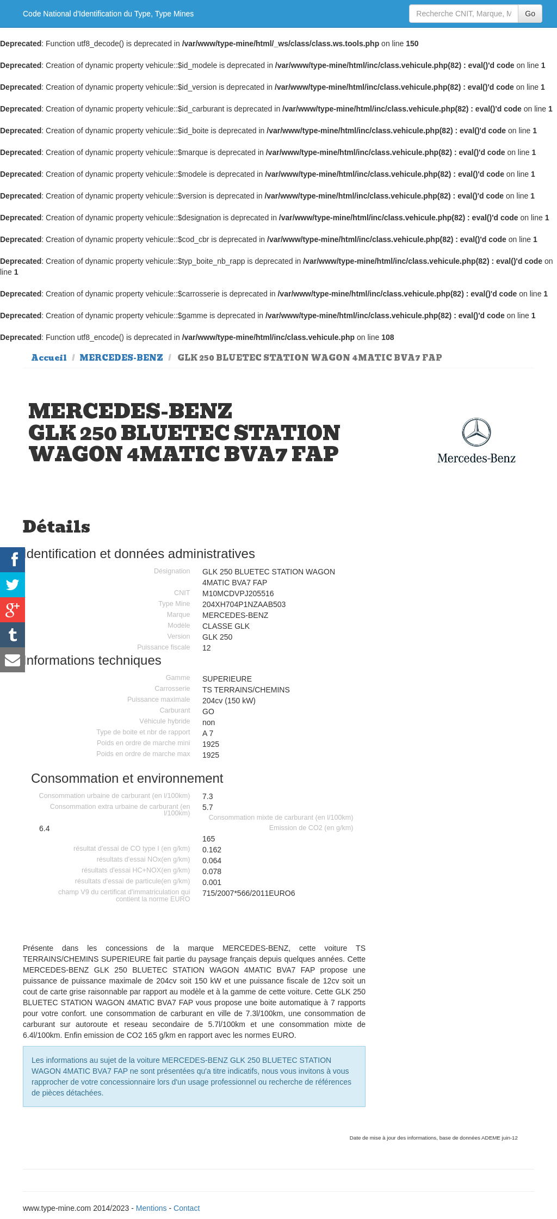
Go (530, 13)
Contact (187, 1208)
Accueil (49, 358)
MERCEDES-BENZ (121, 358)
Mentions (151, 1208)
